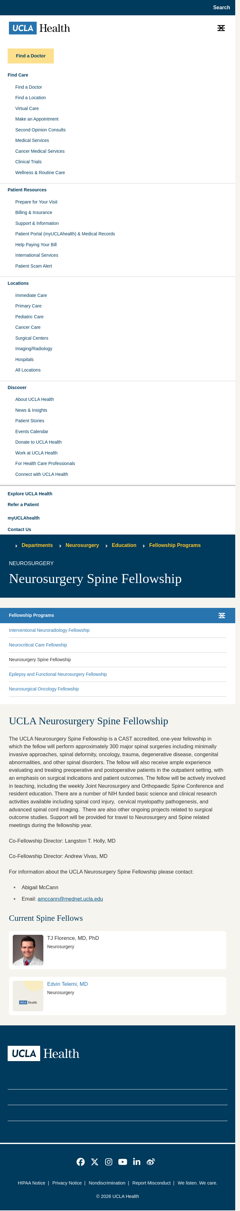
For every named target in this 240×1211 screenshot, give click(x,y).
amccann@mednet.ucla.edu (70, 899)
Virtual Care (27, 108)
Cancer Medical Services (40, 151)
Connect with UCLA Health (41, 474)
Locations (18, 283)
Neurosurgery (82, 545)
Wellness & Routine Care (40, 172)
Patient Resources (27, 189)
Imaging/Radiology (33, 348)
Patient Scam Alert (33, 266)
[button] (118, 494)
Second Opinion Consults (40, 129)
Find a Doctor (28, 87)
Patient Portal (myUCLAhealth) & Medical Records (65, 233)
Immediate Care (31, 295)
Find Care (18, 75)
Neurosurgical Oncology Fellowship (44, 688)
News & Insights (31, 410)
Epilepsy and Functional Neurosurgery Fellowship (58, 674)
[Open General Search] (219, 7)
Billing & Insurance (33, 212)
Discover (17, 387)
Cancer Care (27, 327)
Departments (37, 545)
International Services (36, 255)
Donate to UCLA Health (38, 442)
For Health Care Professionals (45, 463)
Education (124, 545)
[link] (117, 996)
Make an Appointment (36, 119)
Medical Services (32, 140)
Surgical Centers (31, 338)
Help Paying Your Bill (36, 244)
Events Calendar (31, 431)
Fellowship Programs (175, 545)
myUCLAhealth (24, 518)
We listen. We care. (198, 1182)
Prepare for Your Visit (36, 201)
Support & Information (37, 223)
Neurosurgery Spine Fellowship (40, 659)
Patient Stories (29, 420)
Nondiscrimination (107, 1182)
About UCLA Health (34, 399)
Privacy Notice (67, 1182)
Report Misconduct (151, 1182)
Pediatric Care (29, 316)
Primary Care (28, 305)
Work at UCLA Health (36, 452)
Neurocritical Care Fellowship (38, 644)
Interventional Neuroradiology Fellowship (49, 630)
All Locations (27, 370)
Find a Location (30, 97)
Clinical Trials (28, 161)
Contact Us (19, 529)
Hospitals (24, 359)
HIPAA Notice (31, 1182)
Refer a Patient (23, 504)
